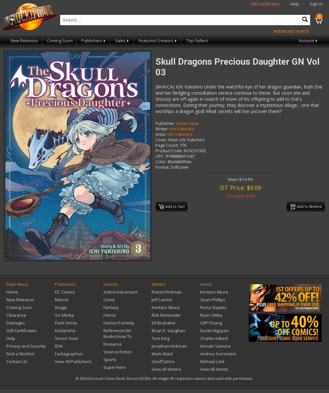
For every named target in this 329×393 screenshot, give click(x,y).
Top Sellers (197, 40)
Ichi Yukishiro (181, 129)
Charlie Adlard (214, 338)
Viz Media (64, 315)
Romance (112, 344)
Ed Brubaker (164, 323)
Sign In (316, 4)
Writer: (162, 129)
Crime (109, 300)
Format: (163, 167)
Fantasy (111, 307)
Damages (15, 323)
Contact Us (16, 361)
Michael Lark (212, 361)
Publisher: (165, 123)
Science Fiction (117, 352)
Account (308, 40)
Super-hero (114, 367)
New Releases (24, 40)
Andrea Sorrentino (218, 354)
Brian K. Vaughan (168, 330)
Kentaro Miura (166, 307)
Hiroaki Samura (215, 346)
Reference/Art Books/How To (117, 333)
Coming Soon (60, 40)
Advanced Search (291, 31)
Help (294, 4)
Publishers (93, 40)
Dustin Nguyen (214, 330)
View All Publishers (73, 361)
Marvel (61, 300)
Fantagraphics (69, 354)
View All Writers (167, 369)
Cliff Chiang (211, 323)
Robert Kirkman (167, 292)
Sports (109, 359)
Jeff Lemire (162, 300)
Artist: (161, 134)
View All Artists (214, 369)
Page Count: (167, 145)
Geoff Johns (163, 361)
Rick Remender (166, 315)
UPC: (160, 156)
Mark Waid (162, 354)
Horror (109, 315)
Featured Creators (158, 40)
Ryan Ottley (211, 315)
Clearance (16, 315)
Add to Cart (172, 207)
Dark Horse (66, 323)
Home (12, 292)
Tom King (160, 338)
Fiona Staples (213, 307)
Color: (161, 161)
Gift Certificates (265, 4)
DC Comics (65, 292)
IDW (59, 346)
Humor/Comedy (118, 323)
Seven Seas (187, 123)
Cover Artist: (167, 140)
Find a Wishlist (20, 354)
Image (61, 307)
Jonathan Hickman (169, 346)
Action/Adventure (120, 292)
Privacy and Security (26, 346)
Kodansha (65, 330)
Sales (122, 40)
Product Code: (169, 151)
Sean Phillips (212, 300)
